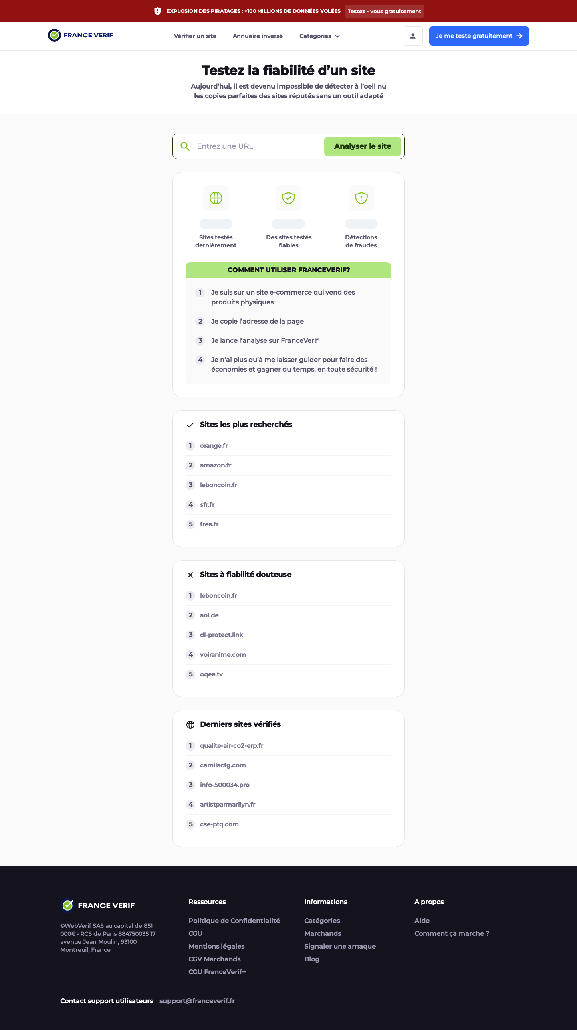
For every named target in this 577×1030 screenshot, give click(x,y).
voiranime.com (223, 654)
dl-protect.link (221, 635)
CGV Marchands (214, 959)
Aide (422, 921)
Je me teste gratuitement (479, 36)
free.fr (209, 524)
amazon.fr (215, 465)
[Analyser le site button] (362, 146)
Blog (311, 959)
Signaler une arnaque (340, 946)
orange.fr (214, 445)
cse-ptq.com (219, 824)
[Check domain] (185, 146)
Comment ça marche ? (451, 933)
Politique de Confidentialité (234, 921)
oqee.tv (211, 674)
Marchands (322, 933)
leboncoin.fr (218, 485)
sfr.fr (207, 504)
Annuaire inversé (258, 36)
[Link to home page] (80, 36)
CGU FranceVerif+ (217, 972)
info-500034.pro (225, 785)
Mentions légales (216, 946)
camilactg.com (223, 765)
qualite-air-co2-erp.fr (231, 745)
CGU (195, 933)
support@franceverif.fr (197, 1001)
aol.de (209, 615)
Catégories (320, 36)
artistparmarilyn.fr (227, 804)
